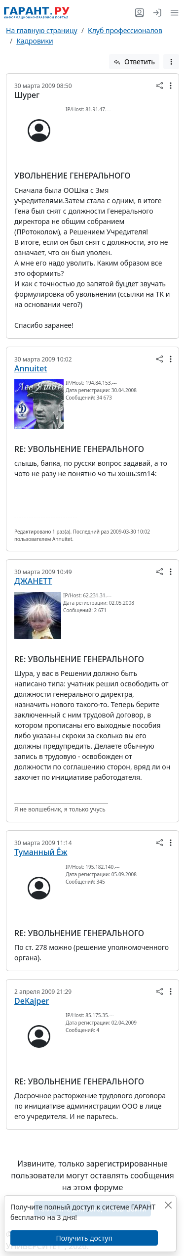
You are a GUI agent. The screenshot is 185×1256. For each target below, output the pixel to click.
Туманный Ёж (40, 852)
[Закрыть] (168, 1205)
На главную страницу (41, 30)
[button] (172, 12)
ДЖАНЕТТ (33, 581)
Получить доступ (84, 1238)
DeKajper (31, 1000)
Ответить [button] (134, 61)
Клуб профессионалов (125, 30)
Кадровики (34, 40)
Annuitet (30, 368)
